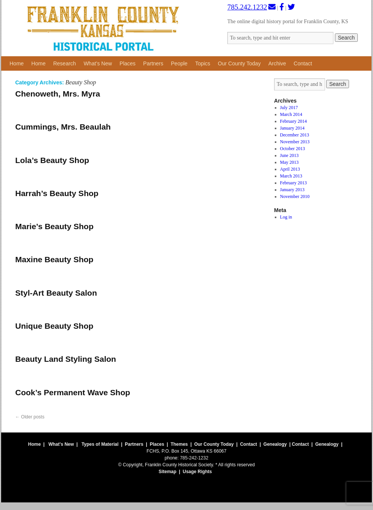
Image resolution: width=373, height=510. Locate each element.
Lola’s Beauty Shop (52, 160)
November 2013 (295, 141)
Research (64, 63)
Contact (303, 63)
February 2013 (293, 182)
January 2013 (292, 189)
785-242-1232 (194, 458)
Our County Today (239, 63)
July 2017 (289, 107)
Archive (277, 63)
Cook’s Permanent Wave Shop (72, 392)
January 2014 (292, 128)
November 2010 (295, 196)
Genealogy (275, 444)
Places (127, 63)
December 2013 (294, 135)
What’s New (98, 63)
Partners (153, 63)
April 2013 (290, 169)
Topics (202, 63)
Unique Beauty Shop (54, 326)
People (179, 63)
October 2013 (292, 148)
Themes (179, 444)
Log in (286, 217)
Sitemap (168, 471)
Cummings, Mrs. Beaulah (63, 126)
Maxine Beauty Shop (54, 259)
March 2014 (291, 114)
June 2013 (289, 155)
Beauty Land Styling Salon (65, 359)
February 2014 (293, 121)
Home (17, 63)
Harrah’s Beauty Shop (57, 193)
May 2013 (289, 162)
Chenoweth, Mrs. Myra (57, 93)
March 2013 (291, 176)
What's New (61, 444)
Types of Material (99, 444)
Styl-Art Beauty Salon (56, 292)
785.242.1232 (247, 7)
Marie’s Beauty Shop (54, 226)
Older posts (30, 417)
